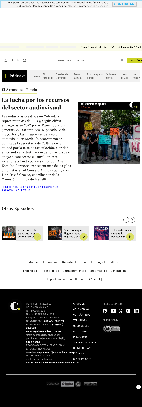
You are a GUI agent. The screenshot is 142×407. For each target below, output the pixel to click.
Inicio (37, 76)
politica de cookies (97, 6)
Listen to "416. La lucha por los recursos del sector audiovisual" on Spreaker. (30, 188)
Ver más (136, 76)
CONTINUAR (124, 4)
